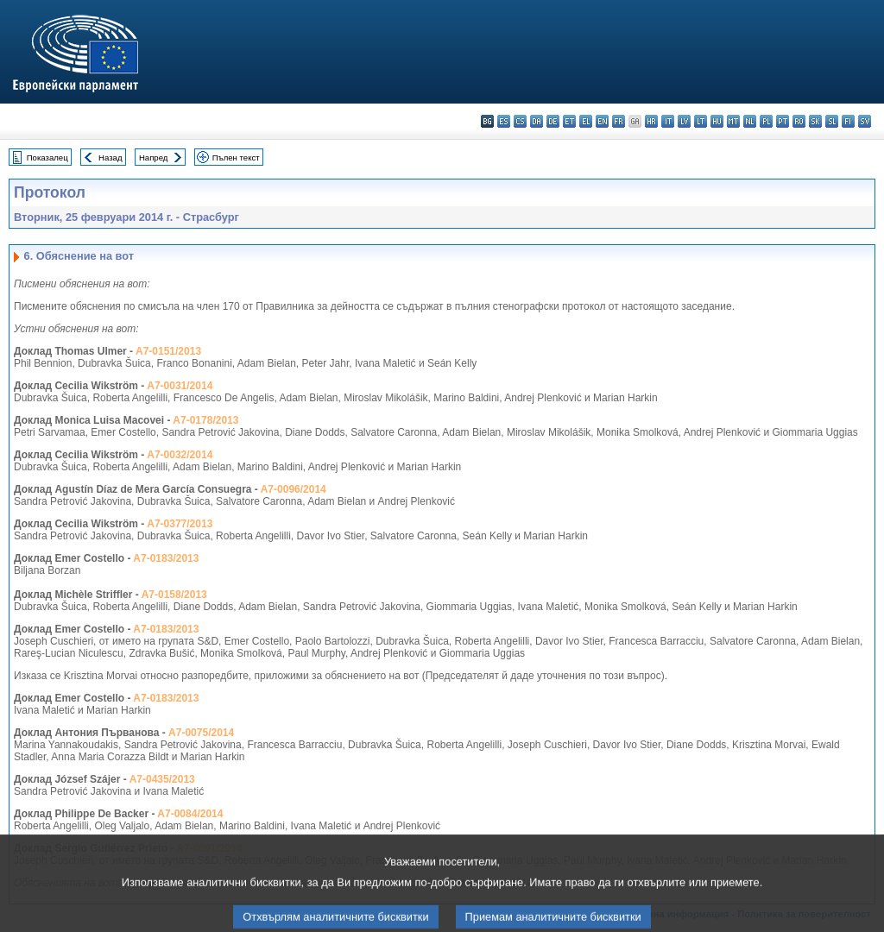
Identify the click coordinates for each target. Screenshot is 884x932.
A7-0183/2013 (166, 558)
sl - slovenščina (831, 121)
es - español (503, 121)
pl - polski (766, 121)
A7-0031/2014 (179, 386)
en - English (602, 121)
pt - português (782, 121)
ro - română (798, 121)
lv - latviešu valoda (684, 121)
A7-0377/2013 (179, 524)
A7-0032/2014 (179, 455)
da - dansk (536, 121)
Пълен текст (236, 157)
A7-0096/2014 (293, 489)
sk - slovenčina (815, 121)
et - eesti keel (569, 121)
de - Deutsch (552, 121)
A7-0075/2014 (201, 733)
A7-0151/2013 (168, 351)
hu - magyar (716, 121)
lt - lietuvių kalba (700, 121)
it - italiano (667, 121)
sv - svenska (864, 121)
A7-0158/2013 (174, 595)
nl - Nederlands (749, 121)
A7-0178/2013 (205, 420)
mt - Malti (733, 121)
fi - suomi (848, 121)
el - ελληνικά (585, 121)
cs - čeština (520, 121)
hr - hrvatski (651, 121)
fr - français (618, 121)
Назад (110, 157)
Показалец (47, 157)
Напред (153, 157)
